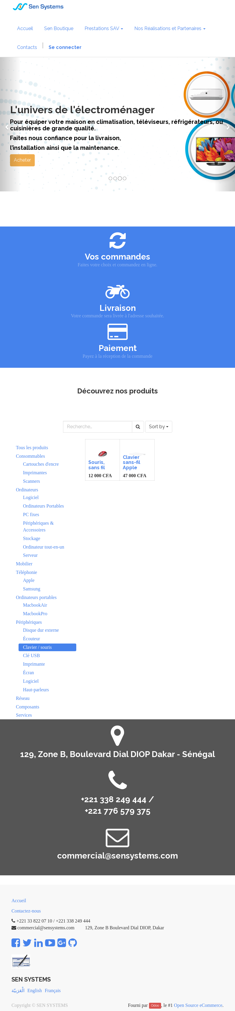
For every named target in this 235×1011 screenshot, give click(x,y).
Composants (27, 706)
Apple (28, 580)
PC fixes (31, 514)
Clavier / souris (37, 647)
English (34, 990)
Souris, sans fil (96, 464)
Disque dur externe (41, 630)
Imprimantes (35, 472)
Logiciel (31, 497)
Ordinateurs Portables (43, 505)
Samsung (31, 588)
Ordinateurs (27, 489)
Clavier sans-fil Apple (131, 462)
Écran (28, 672)
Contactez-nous (26, 910)
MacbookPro (35, 613)
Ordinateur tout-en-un (43, 546)
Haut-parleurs (36, 689)
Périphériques (29, 622)
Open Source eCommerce (198, 1005)
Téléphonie (26, 572)
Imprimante (34, 664)
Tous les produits (32, 447)
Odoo (155, 1006)
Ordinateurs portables (36, 597)
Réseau (22, 698)
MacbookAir (35, 605)
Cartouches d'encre (41, 464)
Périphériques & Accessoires (38, 526)
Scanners (31, 481)
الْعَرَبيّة (17, 990)
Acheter (22, 160)
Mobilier (24, 563)
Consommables (30, 456)
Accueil (18, 900)
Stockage (31, 538)
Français (53, 990)
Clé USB (31, 655)
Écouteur (31, 638)
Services (24, 715)
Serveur (30, 555)
